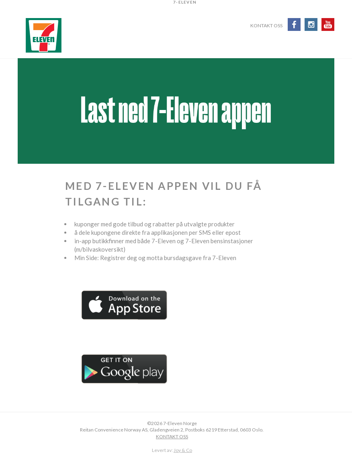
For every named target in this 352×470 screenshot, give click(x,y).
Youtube (327, 24)
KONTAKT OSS (172, 436)
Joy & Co (183, 450)
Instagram (311, 24)
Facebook (294, 24)
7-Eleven (43, 35)
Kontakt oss (266, 26)
